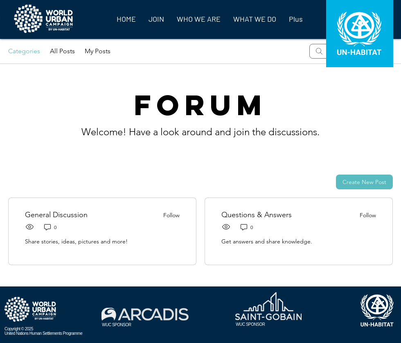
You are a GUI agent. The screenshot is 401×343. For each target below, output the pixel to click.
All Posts (62, 51)
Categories (24, 51)
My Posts (97, 51)
